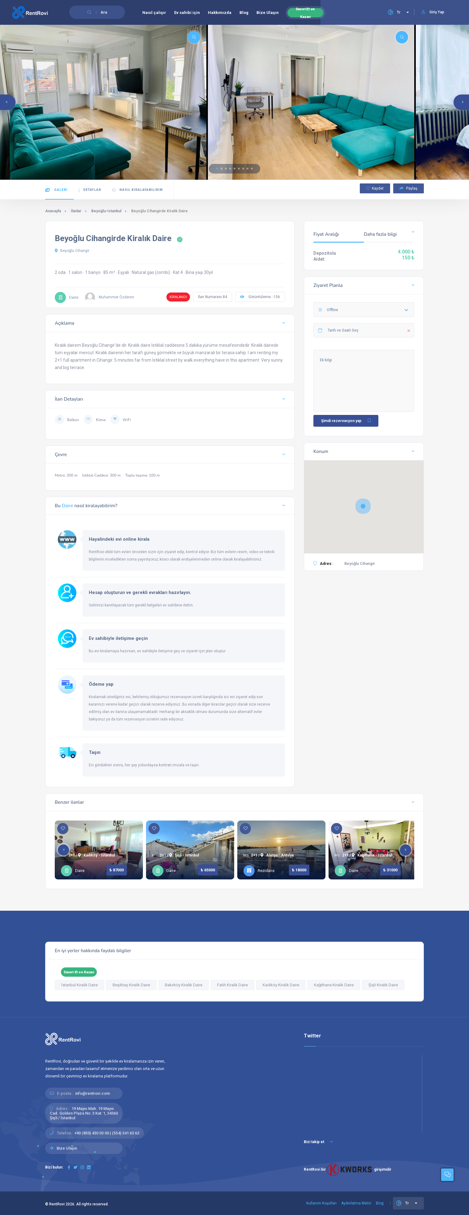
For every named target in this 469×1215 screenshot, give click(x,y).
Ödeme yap (101, 684)
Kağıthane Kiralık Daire (334, 985)
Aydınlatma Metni (356, 1203)
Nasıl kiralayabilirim (137, 190)
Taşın (95, 752)
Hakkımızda (219, 12)
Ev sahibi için (187, 12)
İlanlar (76, 211)
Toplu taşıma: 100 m (142, 475)
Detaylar (89, 190)
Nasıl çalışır (154, 12)
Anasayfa (53, 211)
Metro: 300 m (66, 475)
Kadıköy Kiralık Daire (281, 985)
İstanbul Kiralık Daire (79, 985)
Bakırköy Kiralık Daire (183, 985)
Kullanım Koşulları (321, 1203)
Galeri (56, 190)
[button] (217, 168)
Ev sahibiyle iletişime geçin (118, 638)
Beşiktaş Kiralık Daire (131, 985)
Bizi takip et (318, 1142)
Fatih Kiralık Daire (232, 985)
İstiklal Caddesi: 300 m (101, 475)
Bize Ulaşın (267, 12)
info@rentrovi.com (92, 1093)
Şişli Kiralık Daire (383, 985)
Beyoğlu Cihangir (72, 251)
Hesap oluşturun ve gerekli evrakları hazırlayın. (140, 592)
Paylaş (408, 188)
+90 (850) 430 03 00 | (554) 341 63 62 (106, 1133)
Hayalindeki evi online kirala (119, 539)
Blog (243, 12)
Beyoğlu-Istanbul (106, 211)
